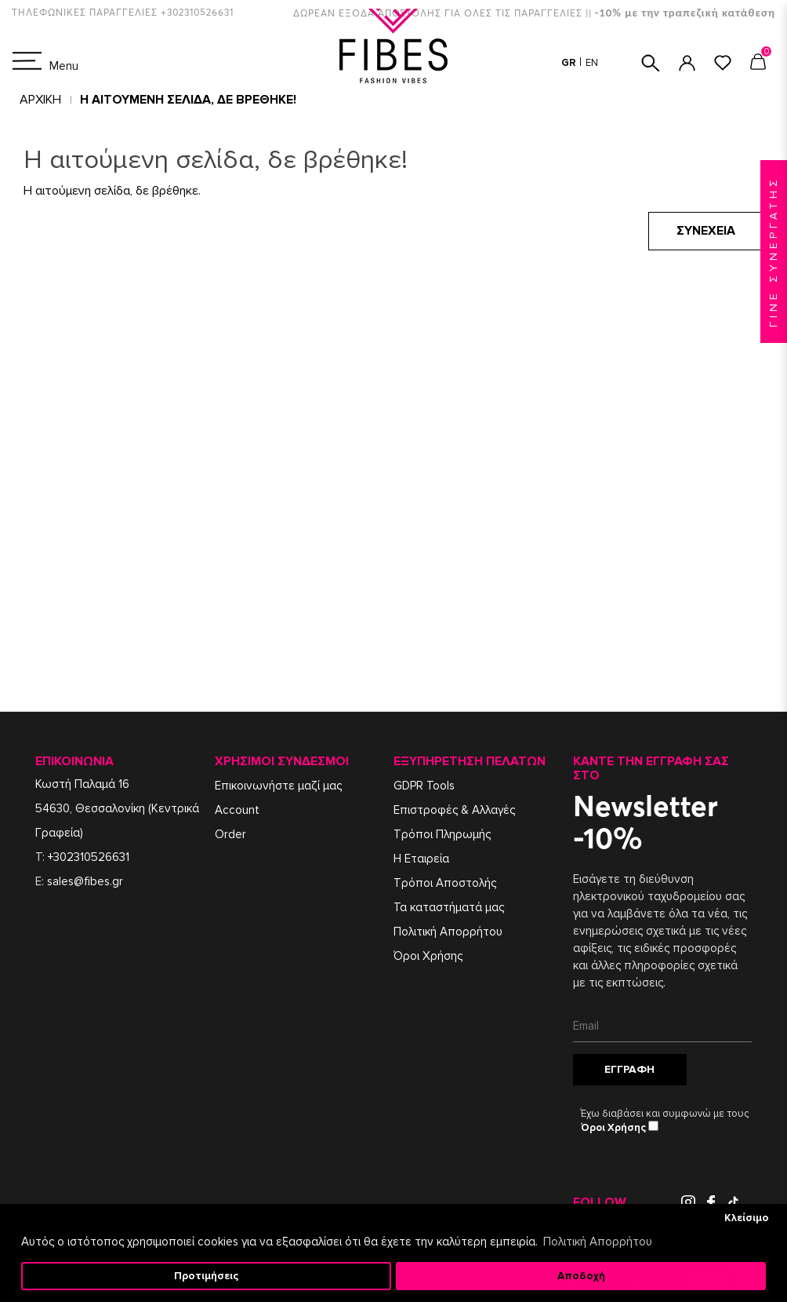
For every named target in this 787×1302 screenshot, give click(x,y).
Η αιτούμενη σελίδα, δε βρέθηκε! (188, 100)
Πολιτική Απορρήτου (448, 932)
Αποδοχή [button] (581, 1276)
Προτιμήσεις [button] (206, 1276)
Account (237, 810)
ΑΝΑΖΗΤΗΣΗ (650, 63)
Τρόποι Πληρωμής (442, 834)
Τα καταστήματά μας (449, 907)
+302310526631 (88, 857)
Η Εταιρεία (421, 859)
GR (569, 63)
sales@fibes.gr (85, 881)
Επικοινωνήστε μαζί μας (278, 786)
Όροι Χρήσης (428, 956)
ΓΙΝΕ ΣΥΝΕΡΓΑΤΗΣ (773, 251)
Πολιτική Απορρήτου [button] (597, 1242)
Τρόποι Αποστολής (445, 883)
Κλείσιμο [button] (746, 1218)
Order (230, 834)
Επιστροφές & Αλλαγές (454, 810)
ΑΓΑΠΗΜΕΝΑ (722, 63)
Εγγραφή (629, 1069)
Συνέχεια (705, 231)
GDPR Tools (424, 786)
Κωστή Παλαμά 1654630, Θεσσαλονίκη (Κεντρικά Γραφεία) (117, 808)
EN (592, 63)
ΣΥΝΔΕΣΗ (687, 63)
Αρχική (40, 100)
